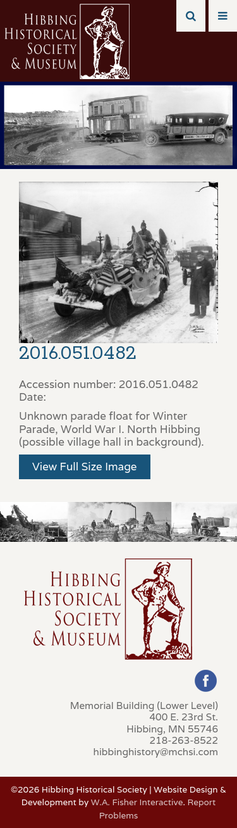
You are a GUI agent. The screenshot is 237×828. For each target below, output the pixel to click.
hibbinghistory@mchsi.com (156, 751)
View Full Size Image (84, 467)
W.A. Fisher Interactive (137, 802)
